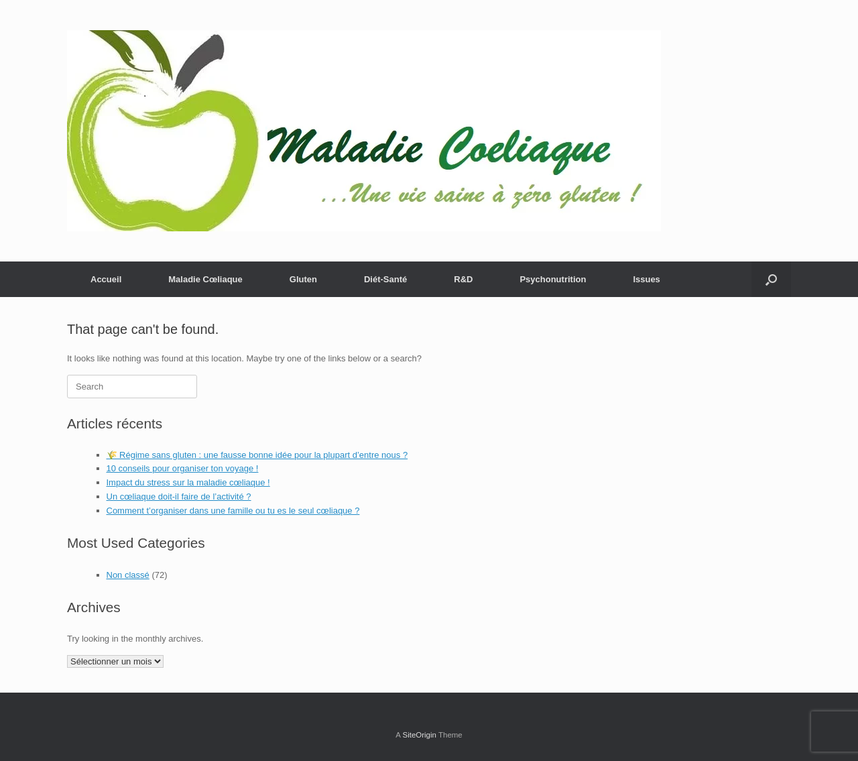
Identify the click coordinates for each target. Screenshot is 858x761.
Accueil (105, 279)
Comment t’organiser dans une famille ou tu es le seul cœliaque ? (233, 511)
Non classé (128, 575)
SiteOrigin (419, 735)
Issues (646, 279)
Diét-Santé (385, 279)
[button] (771, 279)
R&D (463, 279)
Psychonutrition (552, 279)
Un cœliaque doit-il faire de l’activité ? (179, 496)
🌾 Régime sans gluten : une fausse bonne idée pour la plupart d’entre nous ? (257, 455)
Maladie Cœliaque (205, 279)
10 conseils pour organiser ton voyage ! (183, 468)
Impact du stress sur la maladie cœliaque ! (188, 482)
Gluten (303, 279)
